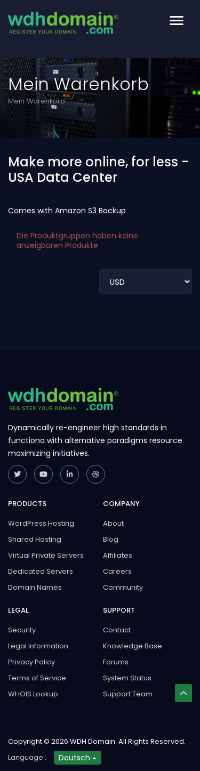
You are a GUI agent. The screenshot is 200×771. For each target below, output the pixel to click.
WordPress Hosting (41, 523)
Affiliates (117, 555)
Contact (117, 630)
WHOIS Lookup (33, 694)
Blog (110, 539)
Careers (117, 571)
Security (22, 630)
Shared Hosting (34, 539)
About (113, 523)
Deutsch (78, 757)
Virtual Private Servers (46, 555)
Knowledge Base (132, 646)
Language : (27, 757)
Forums (116, 662)
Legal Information (38, 646)
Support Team (128, 694)
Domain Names (35, 587)
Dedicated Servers (40, 571)
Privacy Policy (31, 662)
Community (123, 587)
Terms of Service (37, 678)
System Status (127, 678)
